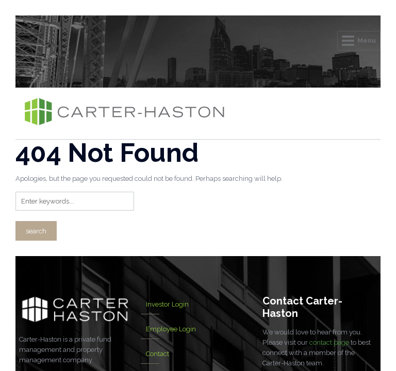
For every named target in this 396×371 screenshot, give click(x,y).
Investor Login (167, 304)
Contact (157, 354)
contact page (329, 342)
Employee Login (171, 329)
